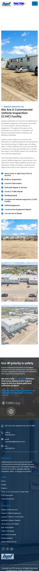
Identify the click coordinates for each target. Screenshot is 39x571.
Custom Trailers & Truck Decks (12, 517)
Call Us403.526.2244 (10, 433)
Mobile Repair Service (9, 542)
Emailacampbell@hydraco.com (15, 440)
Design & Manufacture (9, 510)
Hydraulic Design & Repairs (10, 520)
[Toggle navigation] (35, 3)
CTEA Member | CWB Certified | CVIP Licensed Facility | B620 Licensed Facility (18, 392)
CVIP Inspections (7, 495)
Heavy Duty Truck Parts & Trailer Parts (15, 492)
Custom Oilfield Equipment (11, 513)
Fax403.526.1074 (10, 447)
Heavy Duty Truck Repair (10, 524)
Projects (4, 488)
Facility (3, 485)
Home (3, 481)
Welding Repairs (7, 538)
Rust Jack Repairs (7, 527)
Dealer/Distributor (7, 499)
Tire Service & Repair (8, 535)
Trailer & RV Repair (7, 531)
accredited (20, 379)
